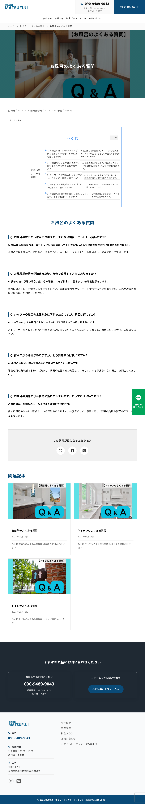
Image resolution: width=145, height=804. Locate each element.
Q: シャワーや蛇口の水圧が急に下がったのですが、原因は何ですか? (64, 177)
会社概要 (47, 18)
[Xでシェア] (60, 450)
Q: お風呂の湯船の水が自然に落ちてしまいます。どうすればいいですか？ (68, 195)
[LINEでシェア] (84, 450)
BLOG (83, 18)
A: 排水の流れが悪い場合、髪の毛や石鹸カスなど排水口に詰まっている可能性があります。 (101, 166)
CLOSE (115, 137)
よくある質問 (38, 26)
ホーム (11, 26)
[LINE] (19, 781)
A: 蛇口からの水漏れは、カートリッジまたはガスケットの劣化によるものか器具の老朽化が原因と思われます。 (100, 153)
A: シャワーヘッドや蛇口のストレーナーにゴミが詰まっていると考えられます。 (101, 176)
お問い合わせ (95, 18)
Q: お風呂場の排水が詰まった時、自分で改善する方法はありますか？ (63, 165)
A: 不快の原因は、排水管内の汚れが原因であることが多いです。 (102, 186)
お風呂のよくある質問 (35, 173)
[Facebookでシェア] (72, 450)
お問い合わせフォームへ (105, 689)
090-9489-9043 (39, 684)
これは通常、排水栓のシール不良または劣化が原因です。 (105, 195)
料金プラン (71, 18)
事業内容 (59, 18)
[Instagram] (11, 781)
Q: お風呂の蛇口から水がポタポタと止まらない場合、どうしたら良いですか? (62, 153)
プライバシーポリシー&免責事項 (79, 743)
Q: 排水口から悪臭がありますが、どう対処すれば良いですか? (64, 186)
